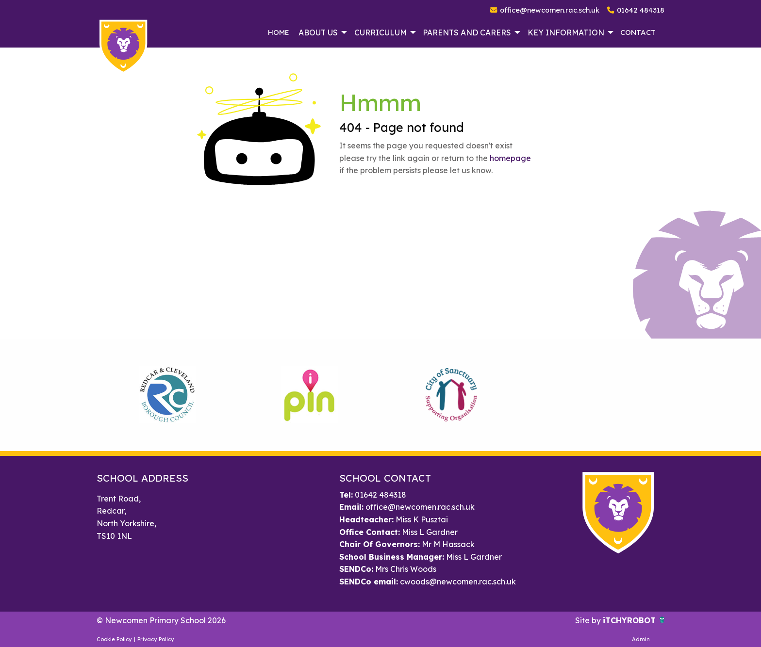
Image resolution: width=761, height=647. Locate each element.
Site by (589, 620)
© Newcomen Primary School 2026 (161, 620)
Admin (641, 639)
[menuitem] (278, 32)
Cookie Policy (114, 639)
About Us (318, 32)
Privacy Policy (155, 639)
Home (278, 32)
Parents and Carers (467, 32)
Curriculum (380, 32)
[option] (168, 394)
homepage (510, 158)
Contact (638, 32)
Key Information (566, 32)
